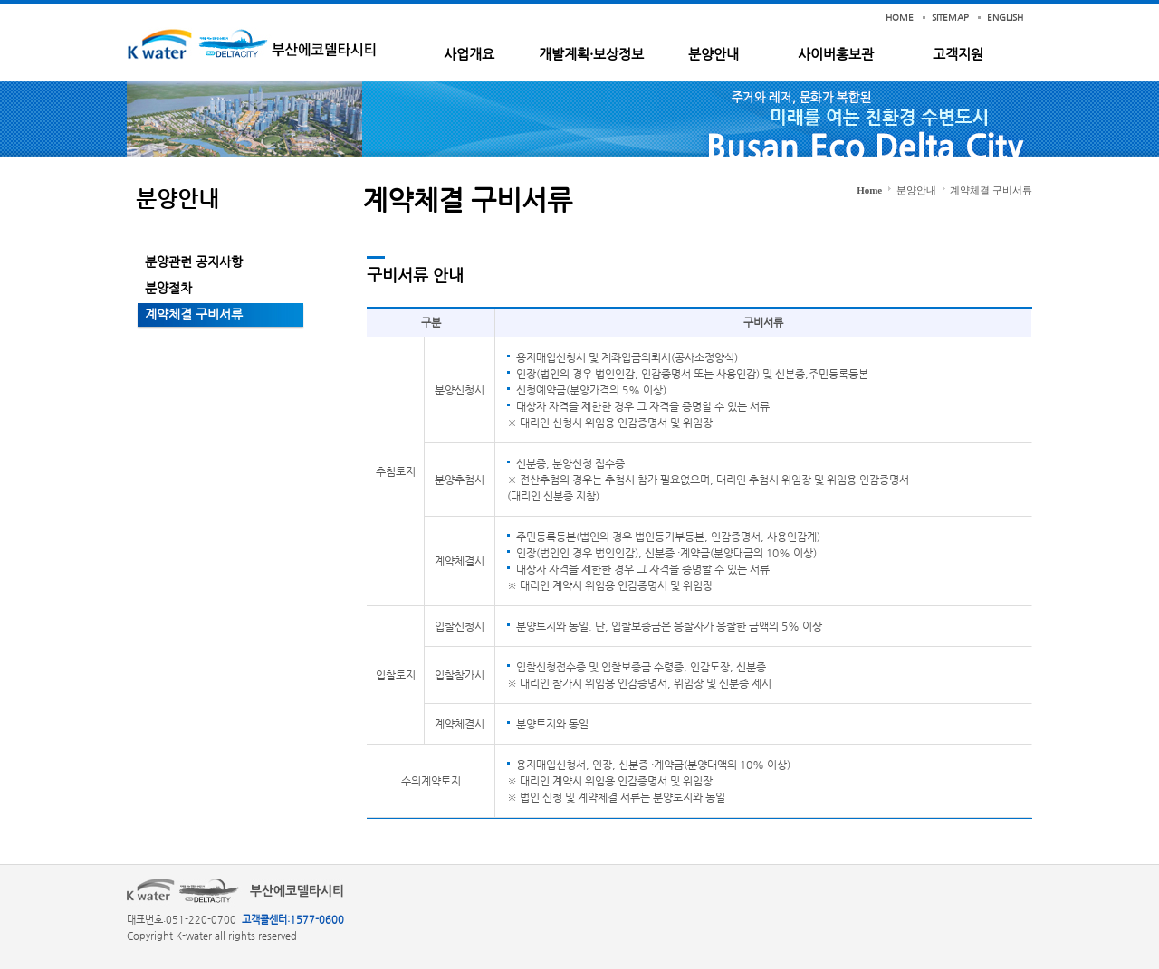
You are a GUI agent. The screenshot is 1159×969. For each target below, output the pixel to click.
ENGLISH (1005, 18)
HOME (900, 18)
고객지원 (958, 54)
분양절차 (168, 287)
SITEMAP (950, 18)
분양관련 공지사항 (194, 261)
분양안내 (713, 54)
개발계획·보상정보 (591, 54)
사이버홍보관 (836, 54)
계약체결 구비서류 (194, 314)
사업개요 (469, 54)
